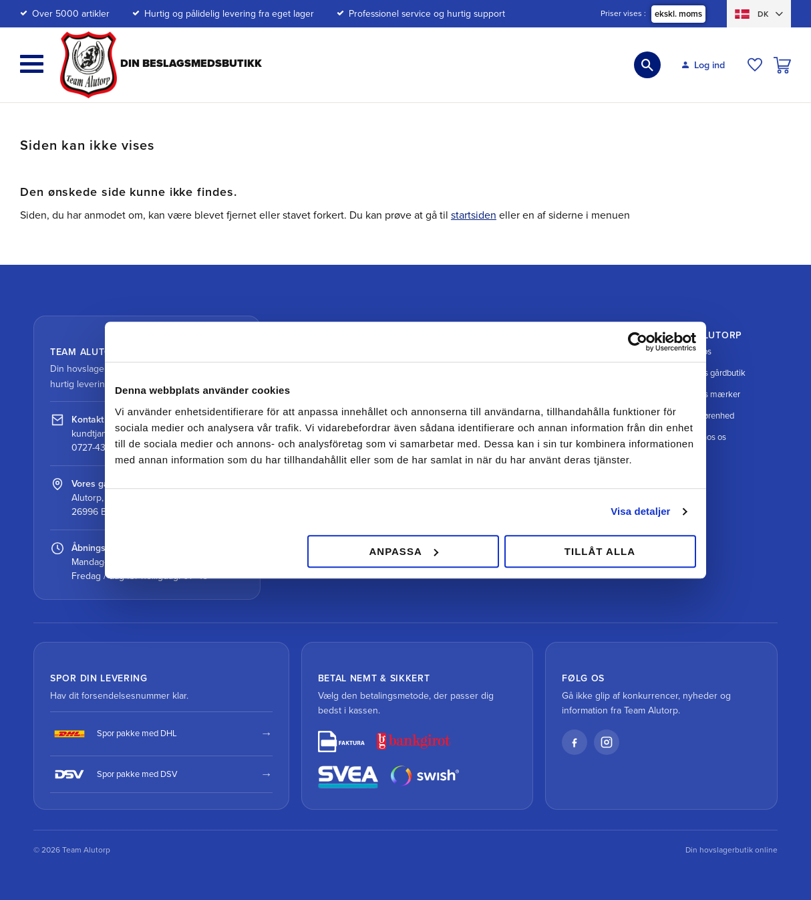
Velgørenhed (700, 416)
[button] (31, 64)
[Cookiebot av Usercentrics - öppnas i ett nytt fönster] (637, 342)
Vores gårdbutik (706, 373)
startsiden (473, 215)
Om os (689, 351)
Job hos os (696, 437)
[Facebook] (574, 742)
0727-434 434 (100, 447)
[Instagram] (606, 742)
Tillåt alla (599, 551)
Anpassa (403, 551)
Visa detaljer (640, 511)
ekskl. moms (678, 14)
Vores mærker (703, 394)
